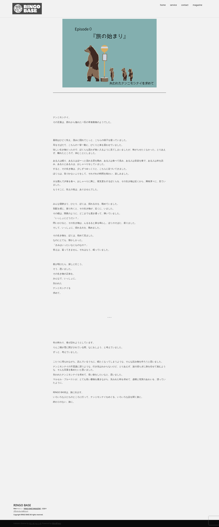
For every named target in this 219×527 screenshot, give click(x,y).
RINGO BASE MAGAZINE (32, 509)
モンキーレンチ (35, 523)
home (163, 5)
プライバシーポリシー (21, 511)
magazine (197, 5)
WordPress (56, 523)
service (173, 5)
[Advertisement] (109, 452)
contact (184, 5)
